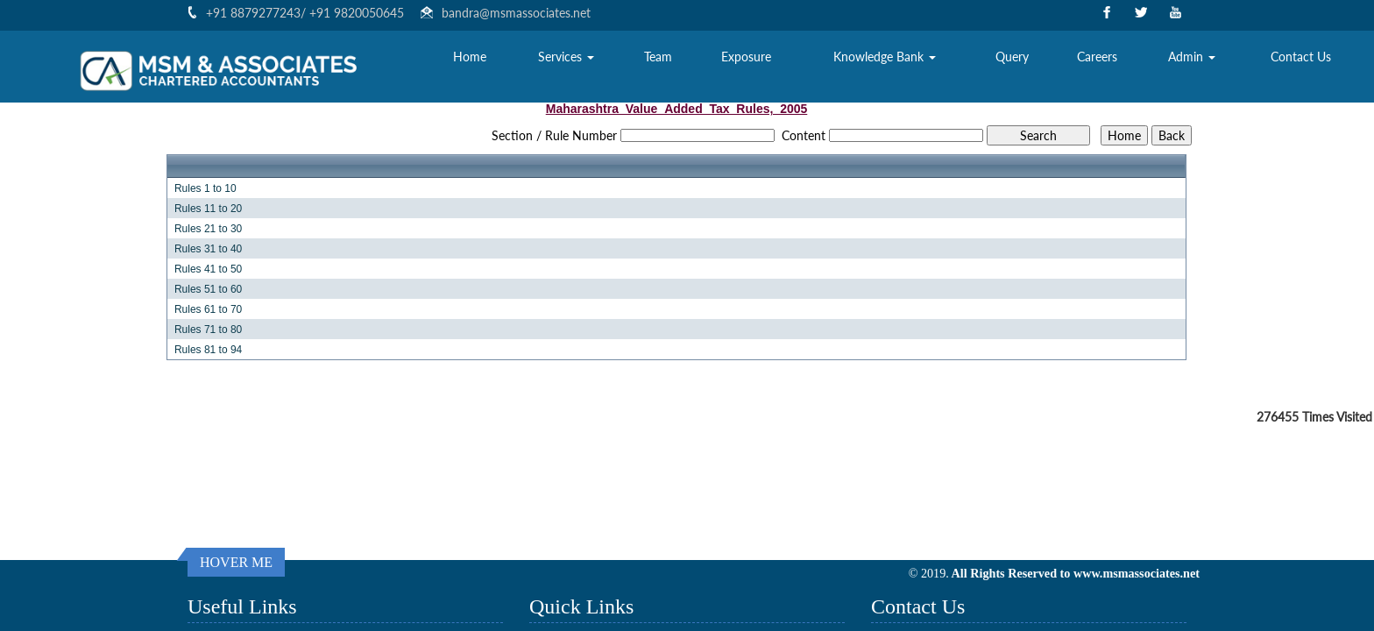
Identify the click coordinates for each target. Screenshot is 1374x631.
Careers (1097, 57)
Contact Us (1301, 57)
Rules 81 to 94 (208, 350)
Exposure (746, 57)
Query (1012, 57)
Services (566, 57)
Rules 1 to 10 (205, 188)
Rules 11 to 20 (208, 208)
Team (658, 57)
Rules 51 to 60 (208, 289)
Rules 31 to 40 (208, 249)
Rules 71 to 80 (208, 329)
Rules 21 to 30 (208, 229)
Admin (1191, 57)
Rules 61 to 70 (208, 309)
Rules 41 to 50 (208, 269)
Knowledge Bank (884, 57)
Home (469, 57)
